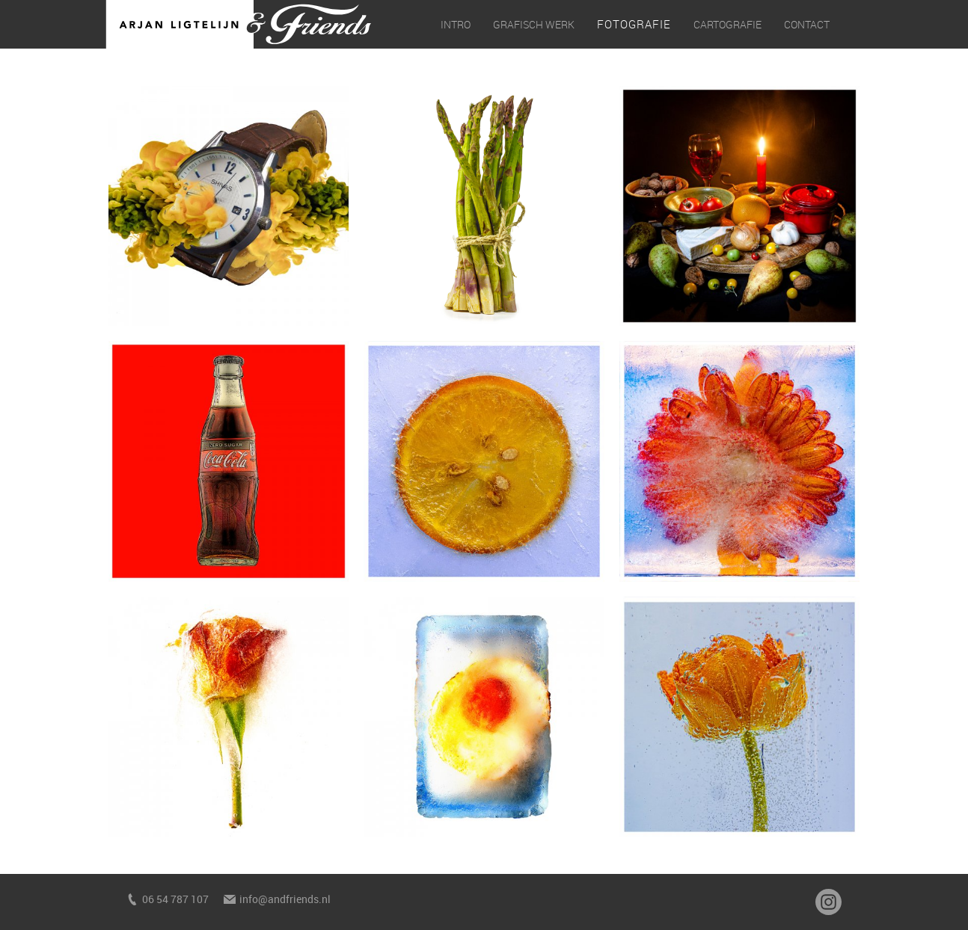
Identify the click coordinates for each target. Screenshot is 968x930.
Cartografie (727, 24)
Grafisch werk (534, 24)
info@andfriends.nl (285, 899)
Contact (807, 24)
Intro (456, 24)
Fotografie (634, 23)
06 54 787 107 (175, 899)
